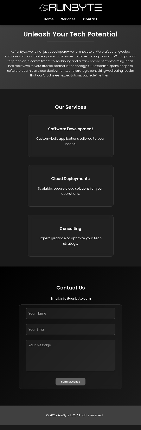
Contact (90, 19)
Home (49, 19)
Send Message (70, 381)
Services (68, 19)
